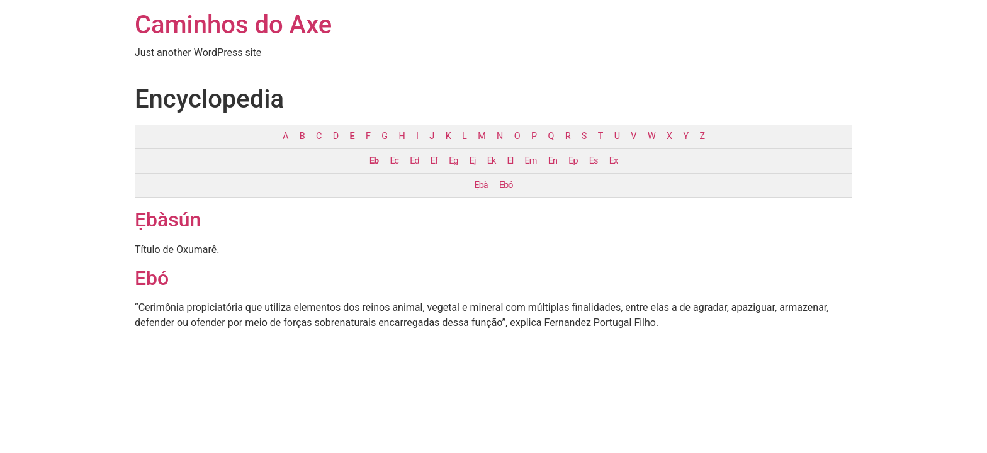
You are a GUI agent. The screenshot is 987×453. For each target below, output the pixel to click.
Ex (613, 160)
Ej (473, 160)
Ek (491, 160)
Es (593, 160)
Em (531, 160)
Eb (373, 160)
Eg (453, 160)
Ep (572, 160)
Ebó (505, 185)
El (510, 160)
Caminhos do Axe (233, 25)
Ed (414, 160)
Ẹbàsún (168, 220)
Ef (434, 160)
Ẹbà (481, 185)
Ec (394, 160)
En (552, 160)
